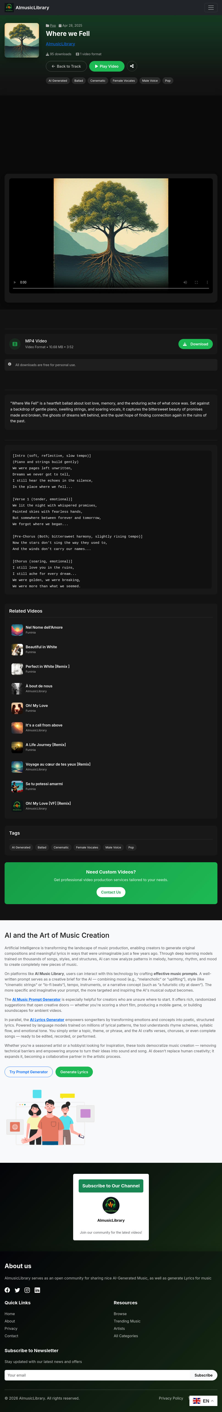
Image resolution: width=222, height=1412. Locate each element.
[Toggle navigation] (211, 7)
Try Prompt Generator (28, 1072)
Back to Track (66, 66)
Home (10, 1313)
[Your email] (97, 1375)
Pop (51, 25)
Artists (119, 1328)
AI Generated (58, 80)
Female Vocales (124, 80)
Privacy (11, 1328)
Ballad (79, 80)
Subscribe (204, 1375)
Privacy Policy (171, 1398)
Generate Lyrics (74, 1072)
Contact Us (111, 892)
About (10, 1321)
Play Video (107, 66)
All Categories (126, 1336)
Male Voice (150, 80)
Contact (11, 1336)
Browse (120, 1313)
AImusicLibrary (60, 43)
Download (195, 344)
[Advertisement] (111, 137)
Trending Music (127, 1321)
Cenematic (97, 80)
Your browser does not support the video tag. (111, 235)
